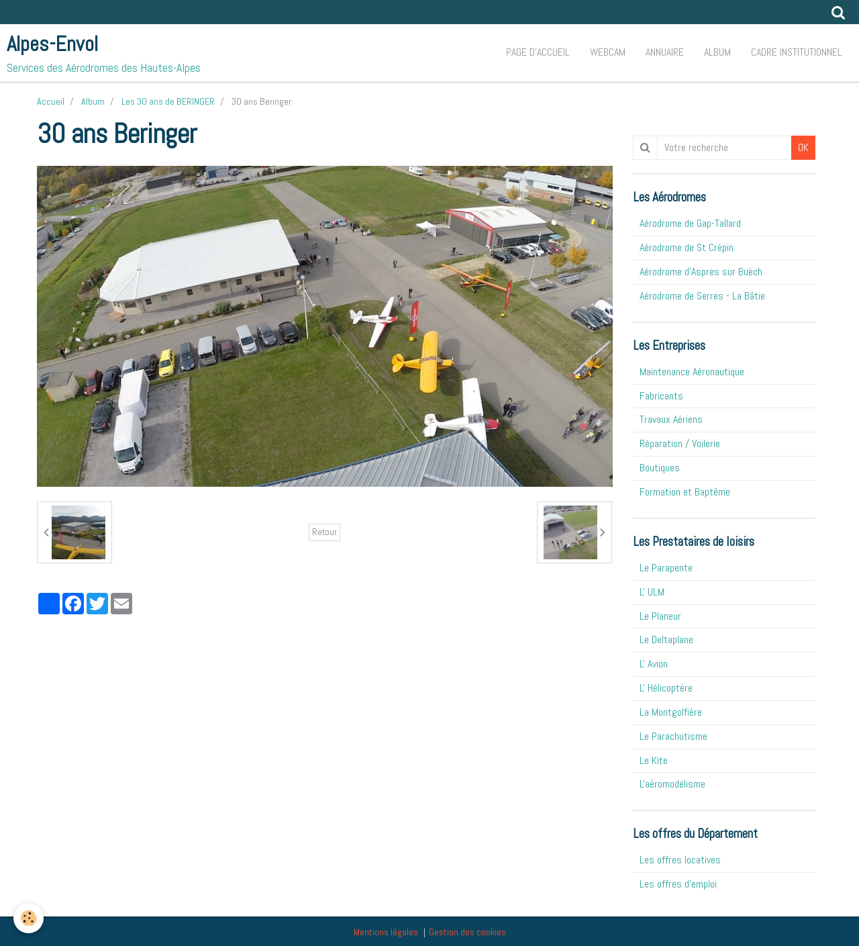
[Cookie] (28, 918)
